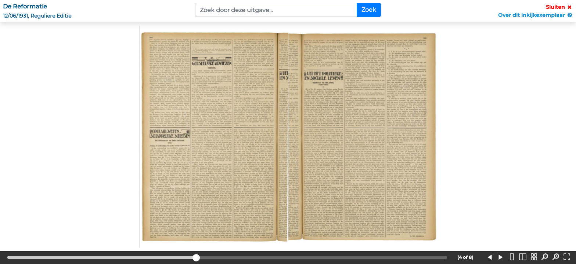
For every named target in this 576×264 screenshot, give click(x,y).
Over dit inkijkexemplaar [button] (535, 15)
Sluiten (559, 7)
